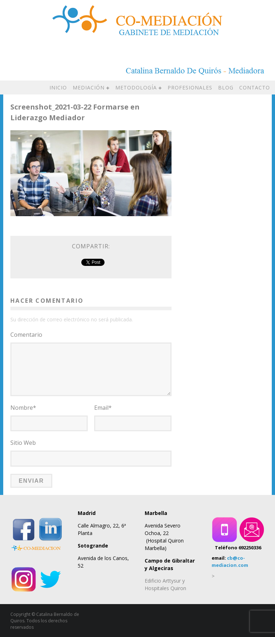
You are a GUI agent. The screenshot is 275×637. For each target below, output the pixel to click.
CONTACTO (254, 87)
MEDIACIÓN (89, 87)
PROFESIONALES (190, 87)
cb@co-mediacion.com (230, 561)
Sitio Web (23, 443)
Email (103, 408)
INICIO (58, 87)
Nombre (23, 408)
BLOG (225, 87)
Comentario (26, 335)
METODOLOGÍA (136, 87)
